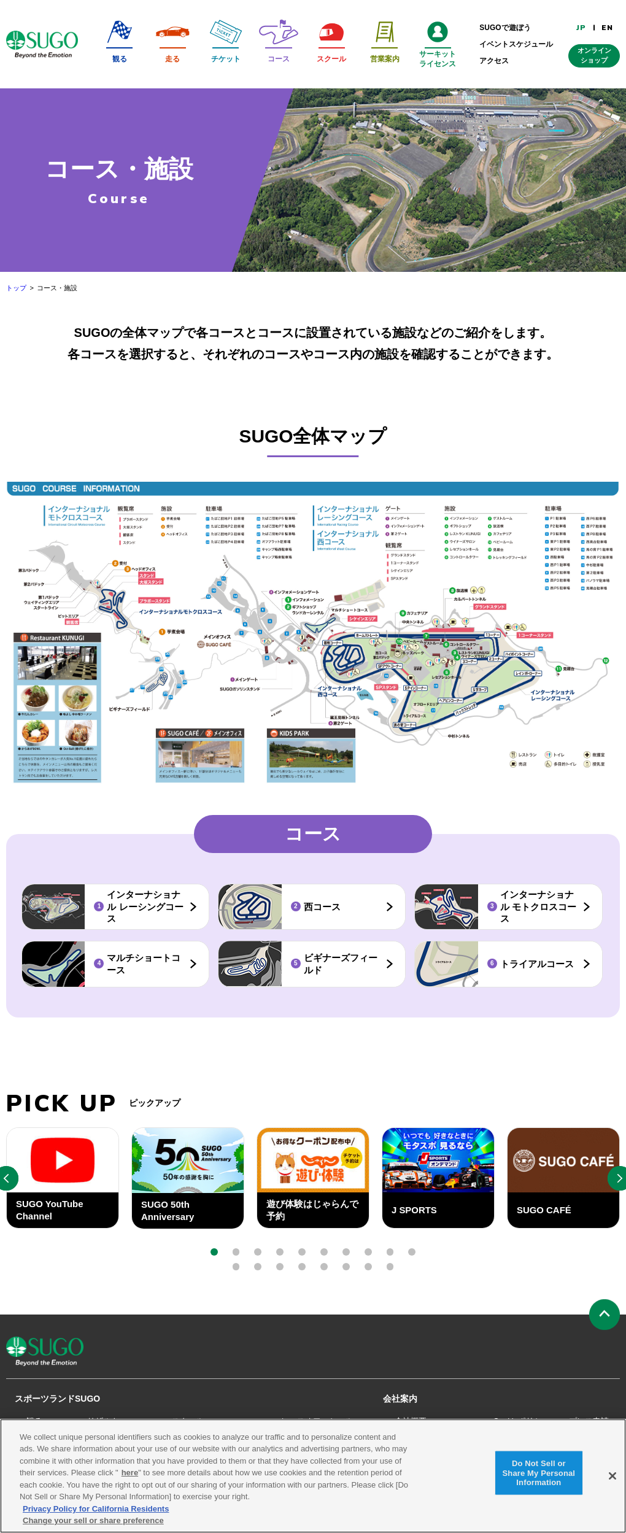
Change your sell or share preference (93, 1526)
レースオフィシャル (317, 1421)
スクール (188, 1421)
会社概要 (411, 1421)
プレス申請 (589, 1421)
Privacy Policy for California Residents (96, 1514)
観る (34, 1421)
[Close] (612, 1481)
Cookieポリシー (521, 1421)
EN (607, 28)
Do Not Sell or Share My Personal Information (539, 1478)
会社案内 (400, 1399)
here (130, 1478)
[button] (214, 1252)
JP (581, 28)
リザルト (103, 1421)
